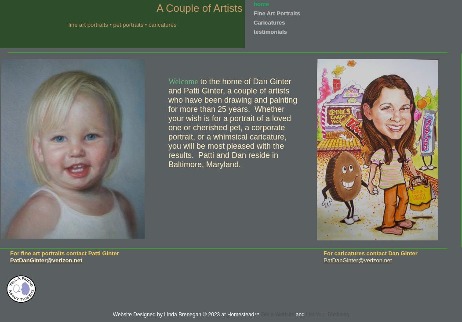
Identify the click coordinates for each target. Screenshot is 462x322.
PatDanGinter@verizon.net (358, 260)
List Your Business (327, 314)
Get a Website (278, 314)
